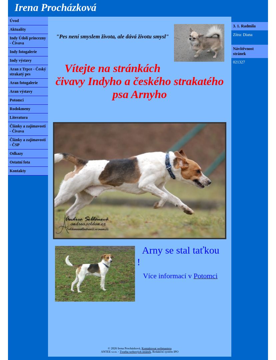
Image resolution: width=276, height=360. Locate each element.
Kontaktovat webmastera (157, 348)
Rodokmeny (20, 108)
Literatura (19, 117)
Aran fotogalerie (24, 82)
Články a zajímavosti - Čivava (28, 128)
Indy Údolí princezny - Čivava (28, 40)
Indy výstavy (21, 60)
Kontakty (18, 170)
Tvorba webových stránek (135, 351)
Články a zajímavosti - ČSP (28, 142)
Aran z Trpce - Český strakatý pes (28, 71)
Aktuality (18, 29)
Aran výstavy (21, 91)
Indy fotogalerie (23, 51)
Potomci (17, 100)
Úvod (14, 20)
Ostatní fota (20, 162)
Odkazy (16, 153)
